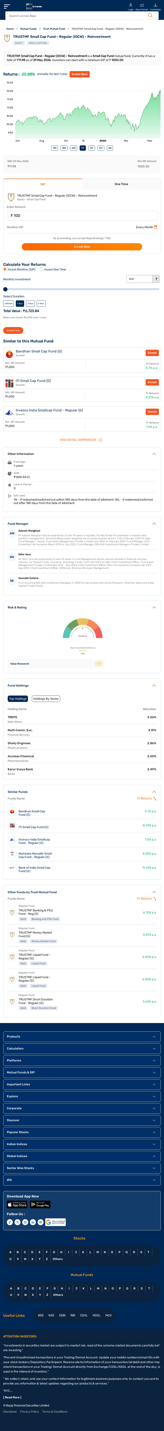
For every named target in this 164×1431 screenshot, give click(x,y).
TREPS (12, 717)
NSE (51, 1315)
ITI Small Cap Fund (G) (33, 827)
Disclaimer (10, 1411)
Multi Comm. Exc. (20, 730)
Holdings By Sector (46, 698)
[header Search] (77, 16)
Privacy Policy (29, 1411)
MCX (108, 1315)
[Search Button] (150, 15)
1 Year (20, 303)
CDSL (84, 1315)
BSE (41, 1315)
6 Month (8, 303)
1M (54, 148)
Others (57, 1259)
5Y (101, 148)
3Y (92, 148)
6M (74, 148)
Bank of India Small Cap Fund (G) (34, 869)
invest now (13, 330)
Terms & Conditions (54, 1411)
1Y (82, 148)
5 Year (41, 303)
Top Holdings (17, 698)
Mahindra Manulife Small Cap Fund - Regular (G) (35, 855)
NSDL (97, 1315)
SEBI (62, 1315)
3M (64, 148)
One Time (121, 184)
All (109, 148)
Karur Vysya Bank (20, 769)
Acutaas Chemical (21, 756)
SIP (42, 184)
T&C (108, 238)
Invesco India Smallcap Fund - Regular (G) (34, 841)
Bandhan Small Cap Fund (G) (32, 813)
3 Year (30, 303)
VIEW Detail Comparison (81, 440)
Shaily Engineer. (19, 743)
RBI (72, 1315)
